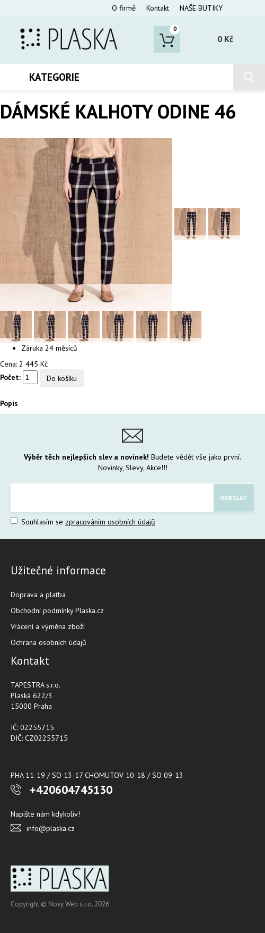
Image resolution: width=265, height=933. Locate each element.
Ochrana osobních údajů (48, 642)
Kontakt (157, 8)
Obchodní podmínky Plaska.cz (57, 610)
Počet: (10, 377)
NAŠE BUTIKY (201, 8)
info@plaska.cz (50, 828)
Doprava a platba (38, 594)
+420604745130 (71, 789)
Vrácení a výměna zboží (48, 626)
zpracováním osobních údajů (110, 522)
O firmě (124, 8)
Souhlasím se (83, 522)
